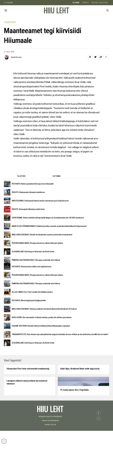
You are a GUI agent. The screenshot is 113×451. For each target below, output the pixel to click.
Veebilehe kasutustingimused (50, 437)
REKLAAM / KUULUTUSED (99, 3)
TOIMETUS (85, 3)
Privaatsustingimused (50, 441)
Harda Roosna (16, 57)
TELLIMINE (75, 3)
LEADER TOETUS (50, 445)
